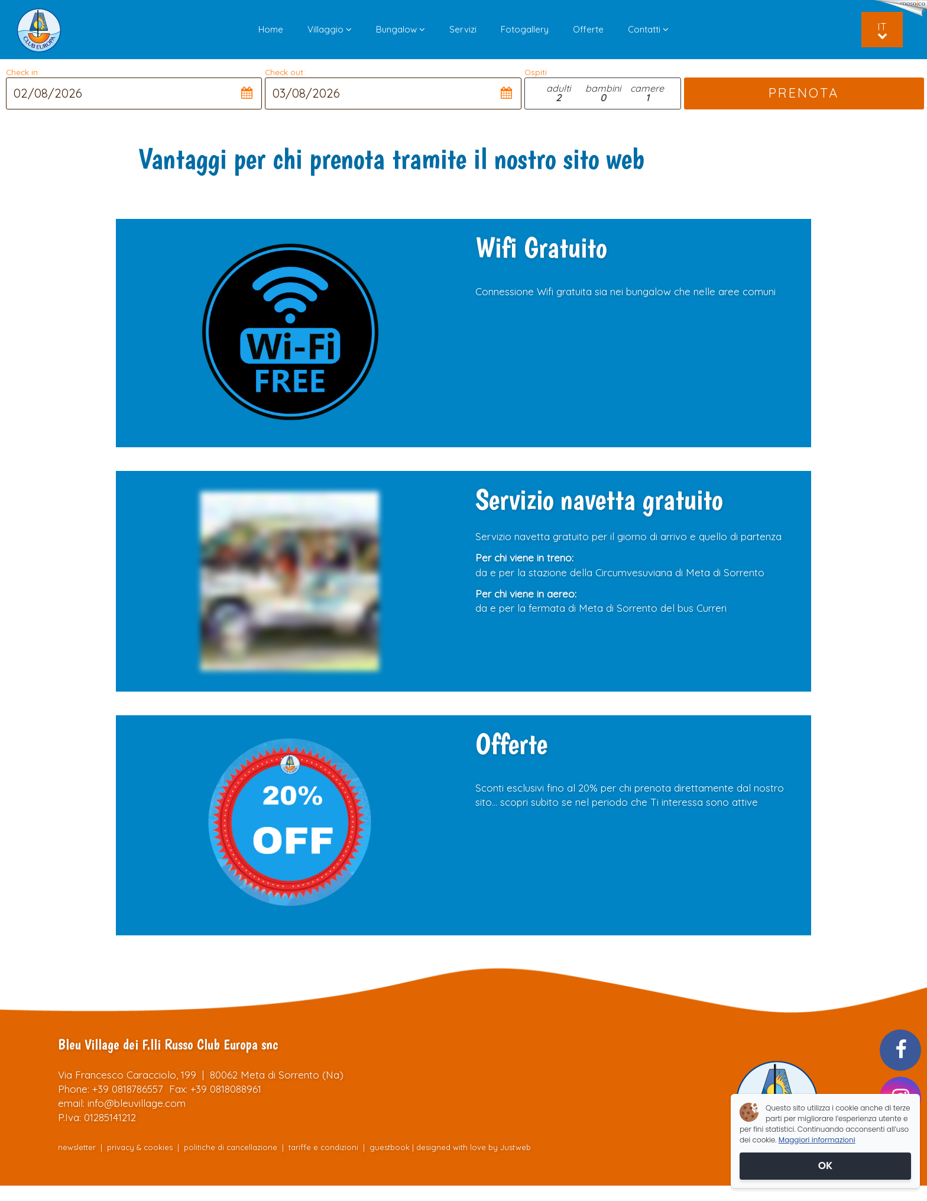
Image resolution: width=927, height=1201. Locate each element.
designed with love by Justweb (473, 1147)
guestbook (389, 1147)
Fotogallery (525, 29)
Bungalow (400, 29)
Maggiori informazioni (817, 1140)
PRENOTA (804, 93)
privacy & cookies (140, 1147)
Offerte (588, 29)
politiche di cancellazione (230, 1147)
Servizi (463, 29)
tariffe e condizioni (325, 1147)
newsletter (77, 1147)
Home (270, 29)
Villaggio (329, 29)
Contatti (648, 29)
